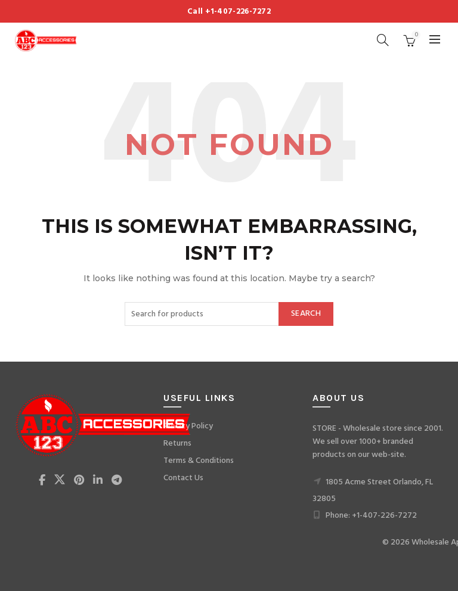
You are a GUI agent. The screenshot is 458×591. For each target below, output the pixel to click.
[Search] (382, 40)
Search (306, 314)
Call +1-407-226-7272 (229, 11)
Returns (177, 443)
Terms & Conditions (198, 461)
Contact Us (183, 478)
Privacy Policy (188, 426)
